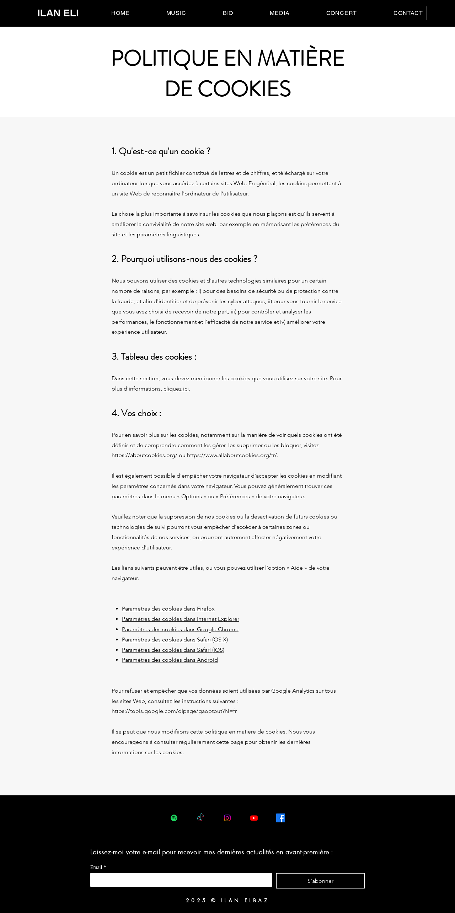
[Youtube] (254, 817)
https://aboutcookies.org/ (144, 455)
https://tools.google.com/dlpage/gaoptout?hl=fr (174, 711)
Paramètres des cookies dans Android (170, 659)
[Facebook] (280, 817)
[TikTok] (200, 817)
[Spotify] (174, 817)
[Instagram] (227, 817)
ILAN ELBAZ (66, 12)
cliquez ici (176, 388)
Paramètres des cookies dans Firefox (168, 608)
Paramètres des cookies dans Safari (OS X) (175, 639)
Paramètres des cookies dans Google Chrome (180, 629)
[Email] (179, 879)
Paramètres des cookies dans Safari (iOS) (173, 649)
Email (98, 867)
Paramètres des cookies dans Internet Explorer (180, 619)
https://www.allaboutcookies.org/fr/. (232, 455)
